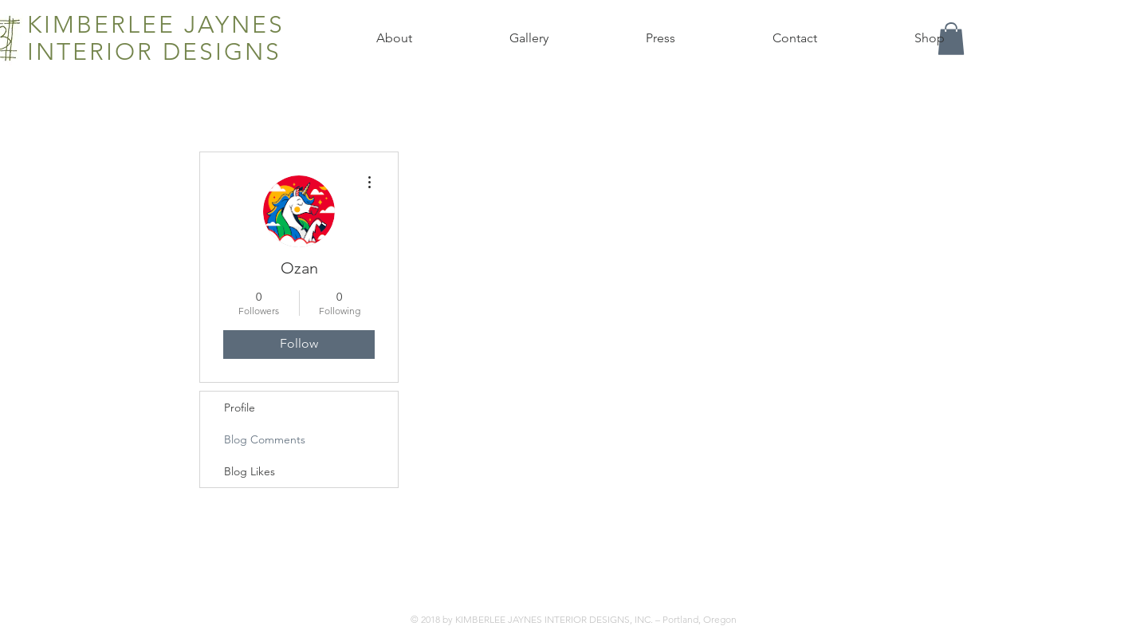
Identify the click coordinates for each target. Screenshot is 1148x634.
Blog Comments (264, 439)
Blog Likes (249, 471)
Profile (239, 407)
